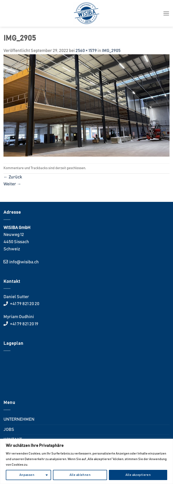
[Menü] (166, 13)
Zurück (12, 177)
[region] (86, 461)
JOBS (8, 429)
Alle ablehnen (80, 475)
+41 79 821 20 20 (24, 304)
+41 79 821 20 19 (23, 324)
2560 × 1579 (86, 50)
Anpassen (26, 475)
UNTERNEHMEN (18, 419)
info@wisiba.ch (24, 262)
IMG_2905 (111, 50)
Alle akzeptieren (138, 475)
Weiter (12, 184)
